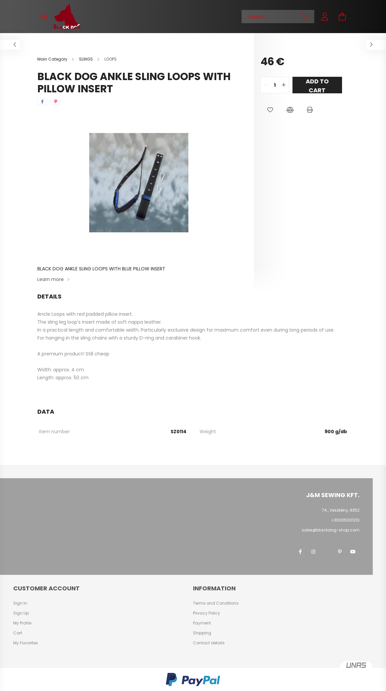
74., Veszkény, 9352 (341, 510)
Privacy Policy (206, 613)
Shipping (202, 633)
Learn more (50, 279)
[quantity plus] (284, 85)
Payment (202, 623)
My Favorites (25, 643)
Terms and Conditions (216, 603)
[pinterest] (56, 101)
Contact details (209, 643)
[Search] (278, 16)
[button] (270, 109)
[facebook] (42, 101)
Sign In (20, 603)
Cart (17, 633)
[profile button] (324, 16)
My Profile (22, 623)
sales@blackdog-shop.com (331, 530)
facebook (300, 551)
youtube (353, 551)
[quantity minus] (266, 85)
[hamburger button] (44, 16)
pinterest (339, 551)
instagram (313, 551)
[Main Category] (52, 59)
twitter (326, 551)
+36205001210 (345, 520)
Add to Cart (317, 85)
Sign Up (21, 613)
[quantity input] (275, 85)
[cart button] (342, 16)
